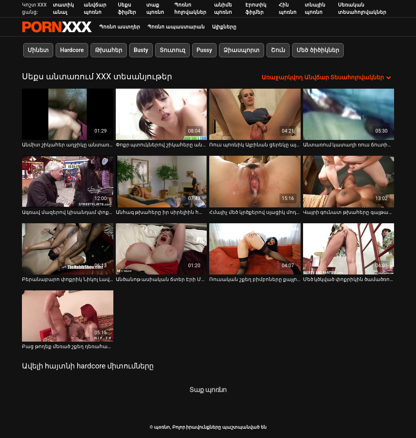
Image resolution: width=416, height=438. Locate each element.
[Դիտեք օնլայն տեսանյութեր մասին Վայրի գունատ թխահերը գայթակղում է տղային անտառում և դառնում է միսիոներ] (348, 181)
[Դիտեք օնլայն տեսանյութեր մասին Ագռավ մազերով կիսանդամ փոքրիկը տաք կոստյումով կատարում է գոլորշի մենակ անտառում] (67, 181)
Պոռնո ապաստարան (176, 27)
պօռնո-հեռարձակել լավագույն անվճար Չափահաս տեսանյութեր (57, 27)
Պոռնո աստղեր (119, 27)
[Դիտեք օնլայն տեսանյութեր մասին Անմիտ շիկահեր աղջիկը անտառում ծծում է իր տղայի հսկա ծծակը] (67, 114)
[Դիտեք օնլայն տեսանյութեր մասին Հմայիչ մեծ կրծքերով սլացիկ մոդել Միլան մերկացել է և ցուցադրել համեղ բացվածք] (255, 181)
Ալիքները (224, 27)
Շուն (278, 50)
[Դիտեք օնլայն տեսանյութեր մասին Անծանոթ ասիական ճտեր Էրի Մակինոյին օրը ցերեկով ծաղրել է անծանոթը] (161, 249)
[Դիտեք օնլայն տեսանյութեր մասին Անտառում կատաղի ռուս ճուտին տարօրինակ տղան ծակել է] (348, 114)
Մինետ (38, 50)
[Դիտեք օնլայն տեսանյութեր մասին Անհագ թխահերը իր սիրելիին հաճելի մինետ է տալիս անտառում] (161, 181)
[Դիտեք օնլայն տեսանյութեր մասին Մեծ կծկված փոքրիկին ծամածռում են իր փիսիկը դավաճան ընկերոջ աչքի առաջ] (348, 249)
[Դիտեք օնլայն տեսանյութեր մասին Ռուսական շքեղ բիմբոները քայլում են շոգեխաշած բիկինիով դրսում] (255, 249)
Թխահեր (108, 50)
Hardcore (72, 50)
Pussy (204, 50)
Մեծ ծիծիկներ (318, 50)
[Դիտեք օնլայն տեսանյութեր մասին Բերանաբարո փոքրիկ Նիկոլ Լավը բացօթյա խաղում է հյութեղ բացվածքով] (67, 249)
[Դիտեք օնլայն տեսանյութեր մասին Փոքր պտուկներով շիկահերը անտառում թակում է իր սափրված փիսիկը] (161, 114)
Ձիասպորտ (241, 50)
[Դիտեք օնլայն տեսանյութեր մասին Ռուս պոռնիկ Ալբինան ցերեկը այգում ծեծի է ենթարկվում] (255, 114)
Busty (141, 50)
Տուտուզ (172, 50)
